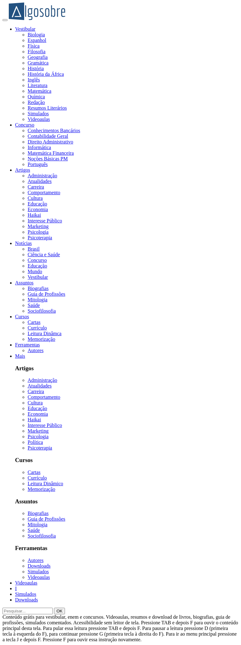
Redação (36, 102)
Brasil (34, 249)
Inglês (34, 79)
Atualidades (39, 181)
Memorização (41, 339)
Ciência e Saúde (44, 254)
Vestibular (25, 29)
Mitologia (37, 299)
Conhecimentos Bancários (54, 130)
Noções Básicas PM (48, 158)
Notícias (23, 243)
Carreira (36, 187)
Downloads (39, 566)
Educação (37, 203)
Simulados (38, 113)
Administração (42, 175)
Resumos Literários (47, 108)
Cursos (22, 316)
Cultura (35, 198)
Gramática (38, 62)
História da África (46, 74)
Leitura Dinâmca (45, 333)
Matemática (39, 91)
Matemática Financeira (51, 153)
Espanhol (37, 40)
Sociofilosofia (42, 311)
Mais (20, 356)
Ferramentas (27, 344)
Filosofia (37, 51)
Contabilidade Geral (48, 136)
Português (38, 164)
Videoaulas (39, 119)
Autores (36, 350)
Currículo (37, 327)
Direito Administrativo (50, 141)
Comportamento (44, 192)
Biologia (36, 34)
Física (34, 46)
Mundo (35, 271)
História (36, 68)
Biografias (38, 288)
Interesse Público (45, 220)
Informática (39, 147)
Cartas (34, 322)
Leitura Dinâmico (45, 483)
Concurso (24, 124)
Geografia (38, 57)
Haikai (34, 215)
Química (36, 96)
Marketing (38, 226)
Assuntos (24, 282)
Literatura (37, 85)
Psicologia (38, 232)
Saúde (34, 305)
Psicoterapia (40, 237)
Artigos (22, 170)
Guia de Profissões (46, 294)
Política (35, 442)
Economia (38, 209)
